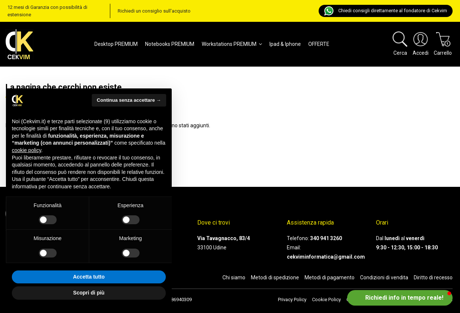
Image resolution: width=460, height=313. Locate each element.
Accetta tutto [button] (89, 277)
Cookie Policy (326, 299)
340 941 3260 (326, 238)
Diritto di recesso (433, 277)
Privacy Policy (292, 299)
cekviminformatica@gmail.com (326, 257)
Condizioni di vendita (384, 277)
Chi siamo (233, 277)
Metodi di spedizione (275, 277)
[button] (400, 298)
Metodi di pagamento (330, 277)
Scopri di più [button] (89, 293)
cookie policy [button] (26, 150)
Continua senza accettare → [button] (129, 100)
